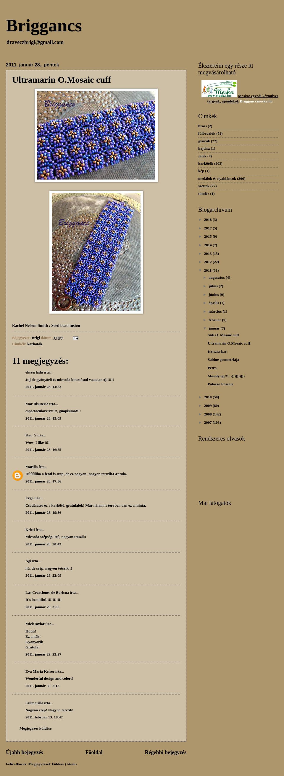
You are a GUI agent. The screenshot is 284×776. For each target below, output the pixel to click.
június (214, 295)
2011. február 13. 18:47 (44, 717)
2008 (208, 414)
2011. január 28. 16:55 (43, 450)
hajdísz (204, 148)
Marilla (31, 467)
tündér (203, 194)
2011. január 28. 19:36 (43, 513)
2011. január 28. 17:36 (43, 481)
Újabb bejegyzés (24, 752)
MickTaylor (34, 624)
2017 (208, 228)
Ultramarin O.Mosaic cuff (229, 343)
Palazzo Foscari (220, 384)
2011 (208, 270)
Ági (28, 561)
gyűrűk (204, 141)
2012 (208, 262)
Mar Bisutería (36, 404)
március (215, 311)
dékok (234, 101)
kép (201, 171)
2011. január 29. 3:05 (42, 607)
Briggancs (44, 25)
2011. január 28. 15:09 (43, 418)
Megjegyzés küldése (35, 728)
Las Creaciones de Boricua (47, 593)
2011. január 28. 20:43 (43, 544)
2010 (208, 397)
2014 (208, 245)
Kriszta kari (217, 352)
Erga (29, 498)
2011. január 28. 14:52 (43, 387)
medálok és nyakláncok (217, 179)
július (214, 286)
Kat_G (30, 435)
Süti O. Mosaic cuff (223, 335)
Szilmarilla (34, 703)
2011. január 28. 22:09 (43, 575)
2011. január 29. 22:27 (43, 654)
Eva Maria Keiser (39, 671)
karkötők (34, 344)
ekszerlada (34, 372)
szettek (203, 186)
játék (202, 156)
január (214, 328)
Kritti (30, 530)
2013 (208, 254)
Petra (212, 368)
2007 (208, 422)
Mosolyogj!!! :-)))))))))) (226, 376)
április (214, 303)
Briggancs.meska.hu (256, 101)
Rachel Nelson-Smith (30, 325)
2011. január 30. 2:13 (42, 686)
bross (202, 126)
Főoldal (93, 752)
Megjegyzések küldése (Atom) (52, 764)
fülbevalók (206, 133)
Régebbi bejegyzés (165, 752)
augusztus (217, 277)
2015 (208, 236)
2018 (208, 220)
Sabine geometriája (223, 360)
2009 (208, 406)
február (215, 320)
